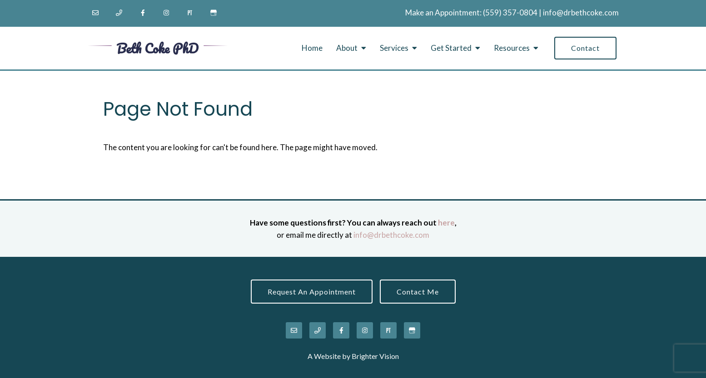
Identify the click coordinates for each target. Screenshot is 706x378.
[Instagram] (166, 13)
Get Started (451, 48)
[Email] (95, 13)
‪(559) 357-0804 (510, 12)
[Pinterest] (190, 13)
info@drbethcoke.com (581, 12)
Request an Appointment (312, 291)
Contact (585, 48)
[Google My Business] (213, 13)
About (347, 48)
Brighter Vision (375, 356)
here (446, 222)
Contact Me (418, 291)
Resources (512, 48)
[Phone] (119, 13)
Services (394, 48)
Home (312, 48)
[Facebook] (142, 13)
